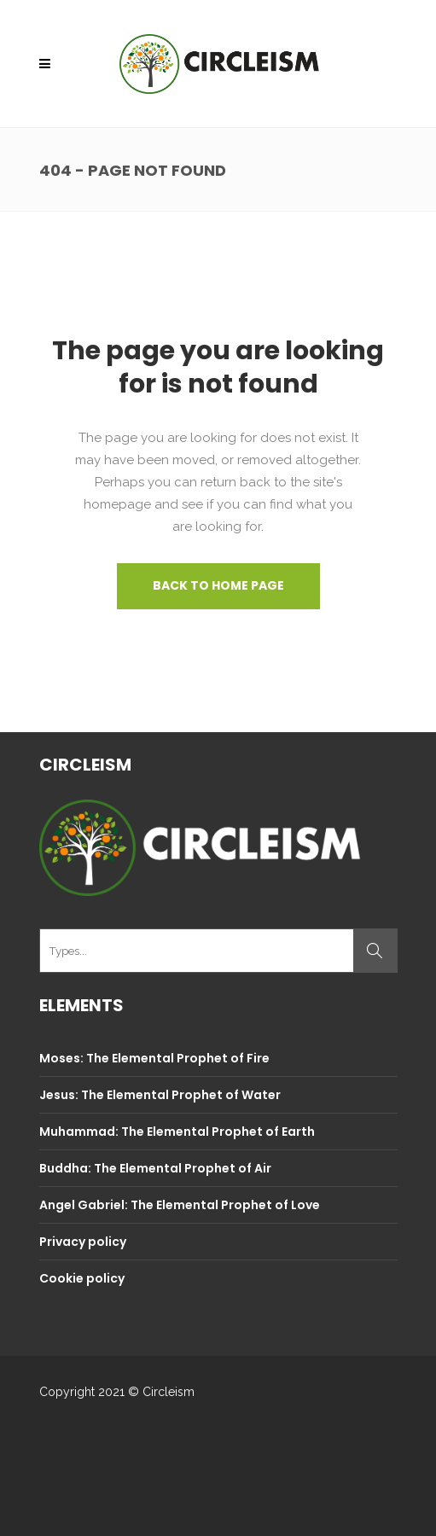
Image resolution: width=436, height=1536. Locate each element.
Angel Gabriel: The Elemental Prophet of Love (179, 1204)
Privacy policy (82, 1241)
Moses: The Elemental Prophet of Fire (154, 1058)
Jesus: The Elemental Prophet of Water (160, 1094)
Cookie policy (82, 1278)
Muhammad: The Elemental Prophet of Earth (177, 1131)
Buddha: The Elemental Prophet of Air (155, 1168)
